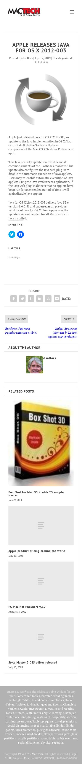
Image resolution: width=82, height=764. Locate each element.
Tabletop (38, 721)
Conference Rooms (32, 709)
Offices (19, 713)
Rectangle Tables (20, 700)
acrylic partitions (29, 738)
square (49, 721)
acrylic (46, 713)
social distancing (18, 725)
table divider (56, 725)
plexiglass (69, 721)
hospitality (58, 717)
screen (19, 721)
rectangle (58, 713)
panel (58, 721)
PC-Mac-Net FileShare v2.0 (27, 607)
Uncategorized (62, 58)
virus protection (26, 730)
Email (27, 758)
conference (13, 717)
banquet (70, 713)
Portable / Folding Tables (57, 696)
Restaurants (33, 713)
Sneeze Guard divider (29, 734)
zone (28, 721)
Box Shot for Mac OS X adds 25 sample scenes (36, 493)
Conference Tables (28, 696)
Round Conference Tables (48, 700)
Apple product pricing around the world (37, 551)
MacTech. (38, 754)
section (71, 717)
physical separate (52, 742)
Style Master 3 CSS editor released (32, 662)
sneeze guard (39, 725)
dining (31, 717)
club (23, 717)
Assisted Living (25, 704)
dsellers (28, 58)
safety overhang (67, 738)
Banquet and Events (49, 704)
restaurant (43, 717)
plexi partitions (53, 734)
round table (48, 738)
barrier (10, 721)
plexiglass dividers (49, 730)
